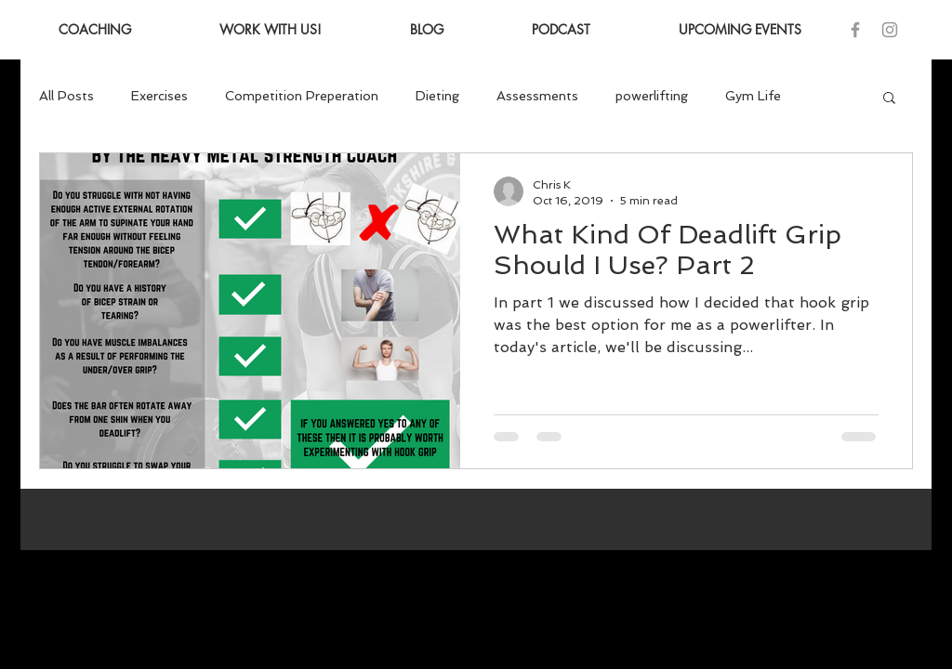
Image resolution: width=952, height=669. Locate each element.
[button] (889, 99)
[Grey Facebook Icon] (855, 30)
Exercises (159, 95)
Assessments (537, 95)
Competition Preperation (301, 95)
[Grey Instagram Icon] (889, 30)
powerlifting (651, 95)
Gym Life (753, 95)
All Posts (66, 95)
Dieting (437, 95)
